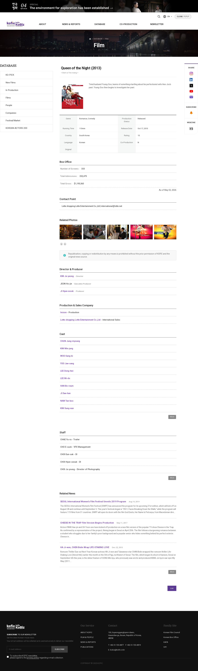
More (172, 417)
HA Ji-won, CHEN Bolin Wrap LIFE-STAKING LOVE (84, 547)
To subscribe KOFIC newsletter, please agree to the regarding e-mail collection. (36, 657)
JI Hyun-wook (67, 291)
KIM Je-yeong (67, 276)
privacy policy (33, 658)
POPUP (183, 17)
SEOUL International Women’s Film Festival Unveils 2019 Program (93, 501)
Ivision (63, 312)
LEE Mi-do (65, 378)
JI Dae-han (65, 393)
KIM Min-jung (66, 348)
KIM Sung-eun (67, 408)
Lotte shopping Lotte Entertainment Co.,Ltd (80, 320)
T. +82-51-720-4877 (116, 645)
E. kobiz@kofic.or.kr (116, 650)
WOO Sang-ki (66, 356)
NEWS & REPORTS (71, 24)
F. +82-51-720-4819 (133, 645)
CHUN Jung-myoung (70, 341)
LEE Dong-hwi (66, 371)
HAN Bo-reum (67, 386)
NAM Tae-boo (66, 401)
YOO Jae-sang (67, 363)
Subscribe (59, 649)
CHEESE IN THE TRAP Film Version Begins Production (87, 523)
